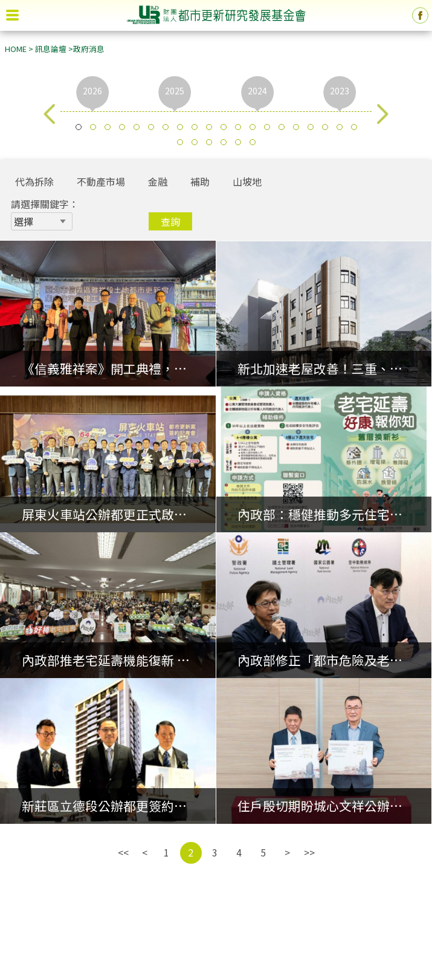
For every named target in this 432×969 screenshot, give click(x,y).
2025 (174, 91)
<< (123, 852)
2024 (257, 91)
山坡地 (247, 181)
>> (309, 852)
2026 (92, 91)
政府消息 (89, 48)
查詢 (170, 221)
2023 (339, 91)
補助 (200, 181)
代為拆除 (34, 181)
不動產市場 (101, 181)
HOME (16, 48)
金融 (157, 181)
